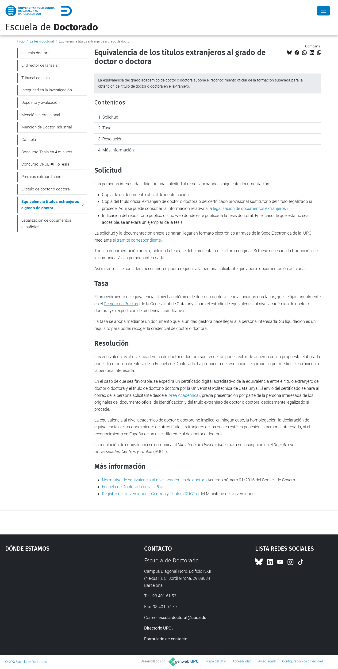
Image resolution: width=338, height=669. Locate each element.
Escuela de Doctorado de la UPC (131, 486)
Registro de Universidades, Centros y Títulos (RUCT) (149, 493)
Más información (118, 149)
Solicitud (110, 117)
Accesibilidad (242, 661)
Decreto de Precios (121, 303)
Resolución (112, 138)
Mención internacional (40, 114)
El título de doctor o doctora (45, 189)
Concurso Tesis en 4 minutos (46, 152)
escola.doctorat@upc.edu (182, 617)
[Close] (323, 10)
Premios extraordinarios (42, 176)
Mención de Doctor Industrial (46, 127)
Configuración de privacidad (302, 661)
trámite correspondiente (139, 240)
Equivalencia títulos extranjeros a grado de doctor (50, 204)
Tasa (106, 127)
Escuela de (51, 27)
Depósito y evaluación (40, 102)
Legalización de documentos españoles (46, 223)
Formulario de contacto (165, 638)
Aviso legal (266, 661)
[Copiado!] (319, 52)
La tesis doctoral (42, 41)
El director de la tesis (39, 65)
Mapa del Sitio (216, 661)
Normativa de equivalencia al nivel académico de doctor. (153, 479)
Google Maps (58, 592)
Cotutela (28, 139)
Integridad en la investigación (46, 90)
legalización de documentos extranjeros (249, 208)
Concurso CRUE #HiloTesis (45, 164)
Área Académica (184, 395)
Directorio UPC (157, 628)
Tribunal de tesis (35, 77)
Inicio (21, 41)
